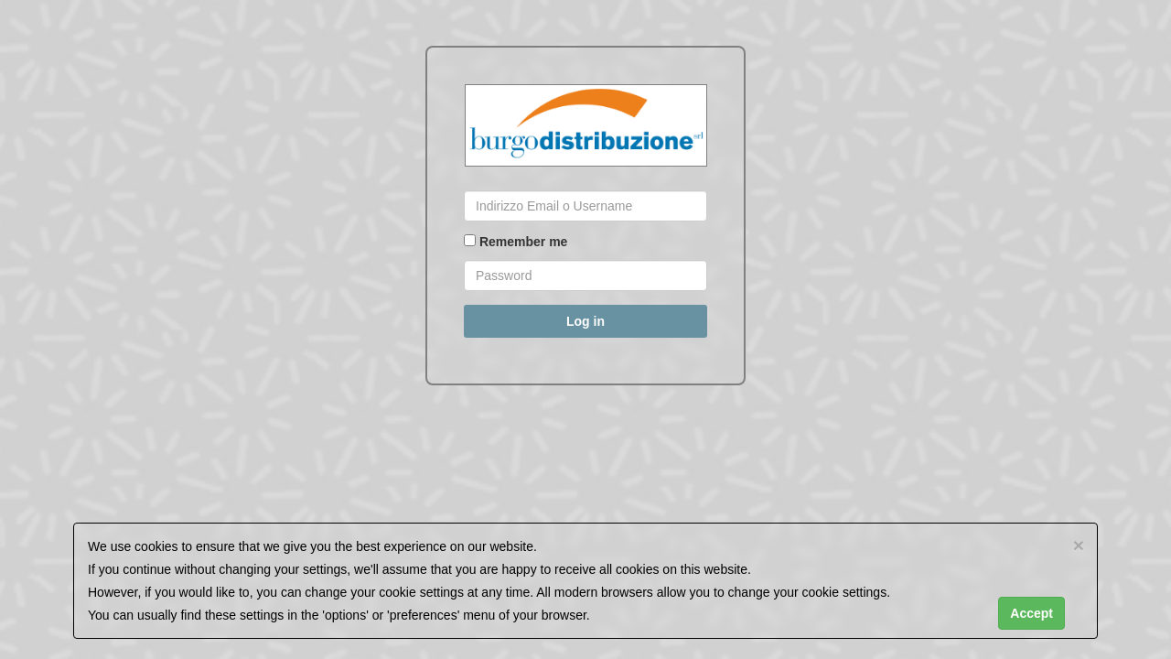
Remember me (515, 241)
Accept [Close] (1031, 613)
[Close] (1078, 545)
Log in (585, 321)
